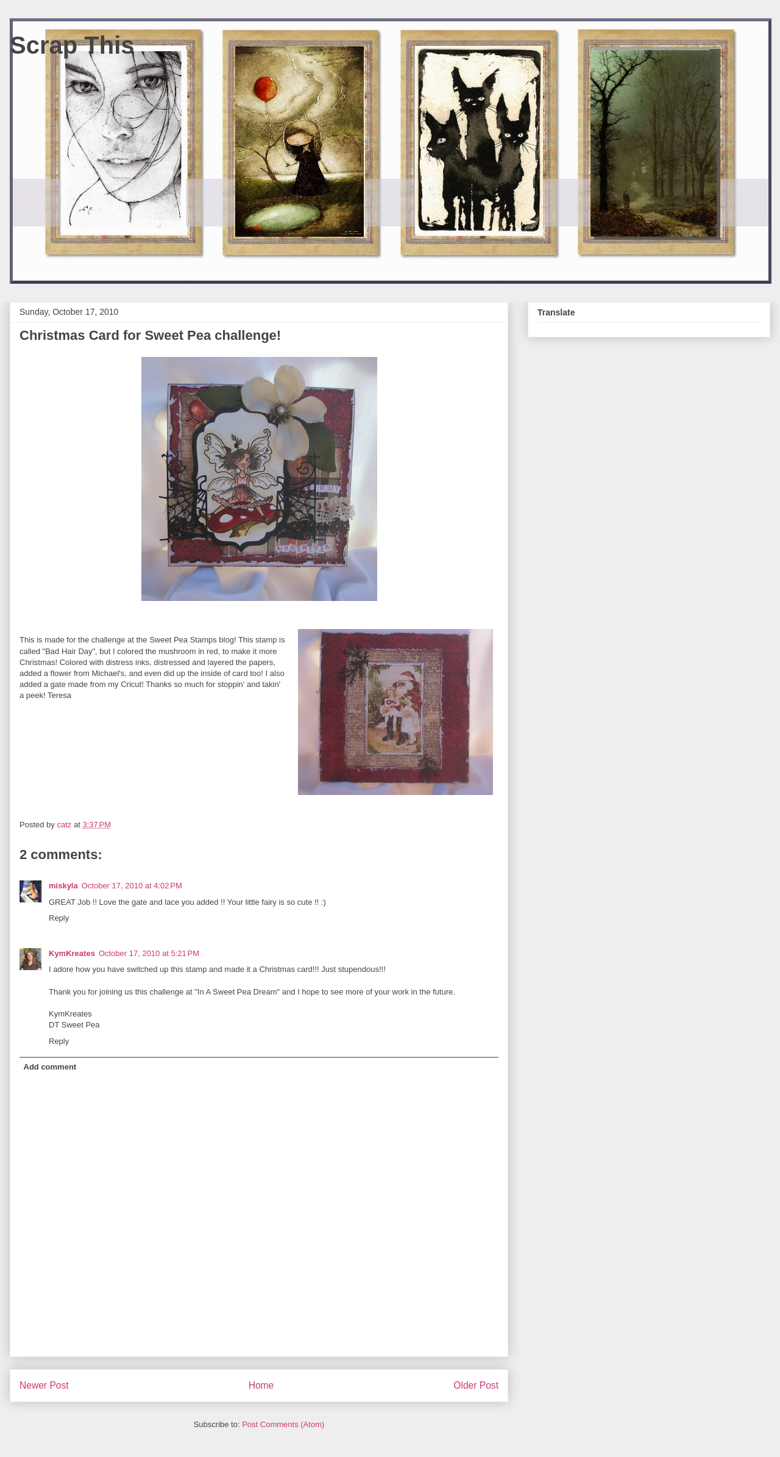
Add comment (50, 1066)
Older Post (475, 1385)
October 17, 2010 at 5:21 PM (149, 953)
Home (261, 1385)
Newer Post (44, 1385)
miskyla (63, 885)
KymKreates (72, 953)
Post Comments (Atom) (283, 1424)
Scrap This (72, 45)
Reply (59, 918)
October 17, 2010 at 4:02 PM (132, 885)
